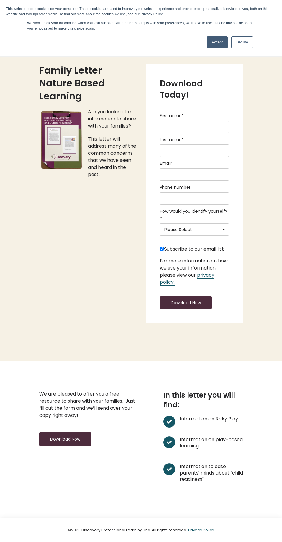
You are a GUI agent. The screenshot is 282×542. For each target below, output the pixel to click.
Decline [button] (242, 42)
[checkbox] (194, 250)
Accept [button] (217, 42)
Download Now (65, 439)
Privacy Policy (201, 530)
